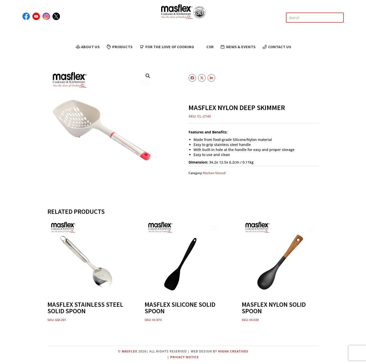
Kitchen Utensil (214, 173)
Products (119, 47)
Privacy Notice (184, 357)
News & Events (238, 47)
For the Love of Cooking (166, 47)
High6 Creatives (233, 351)
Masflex (129, 351)
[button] (147, 75)
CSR (207, 47)
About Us (87, 47)
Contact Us (276, 47)
